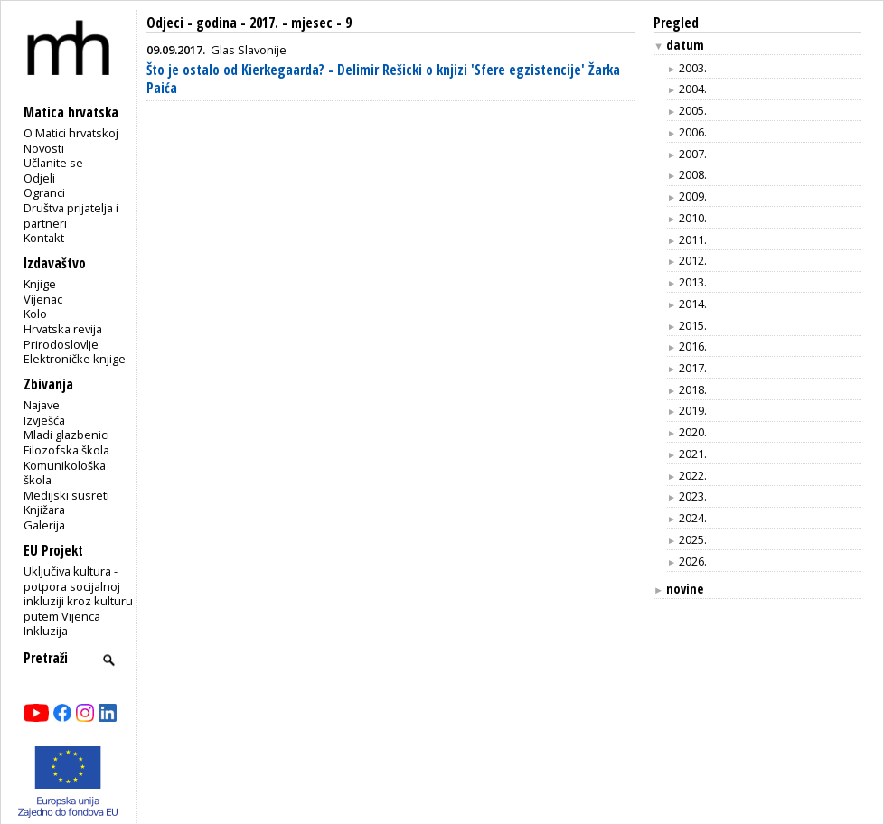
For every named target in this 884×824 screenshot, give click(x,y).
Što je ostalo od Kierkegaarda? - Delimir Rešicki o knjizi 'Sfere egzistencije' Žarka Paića (383, 79)
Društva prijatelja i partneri (71, 215)
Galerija (44, 525)
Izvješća (44, 420)
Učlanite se (53, 162)
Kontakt (44, 237)
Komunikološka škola (65, 473)
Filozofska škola (66, 450)
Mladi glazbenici (66, 434)
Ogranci (44, 192)
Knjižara (44, 509)
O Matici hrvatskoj (71, 133)
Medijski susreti (66, 495)
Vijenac (43, 299)
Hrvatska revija (63, 329)
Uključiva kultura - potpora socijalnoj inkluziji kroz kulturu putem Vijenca (78, 593)
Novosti (44, 148)
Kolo (35, 313)
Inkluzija (46, 631)
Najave (42, 405)
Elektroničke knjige (75, 359)
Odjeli (39, 178)
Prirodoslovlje (61, 344)
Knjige (40, 284)
